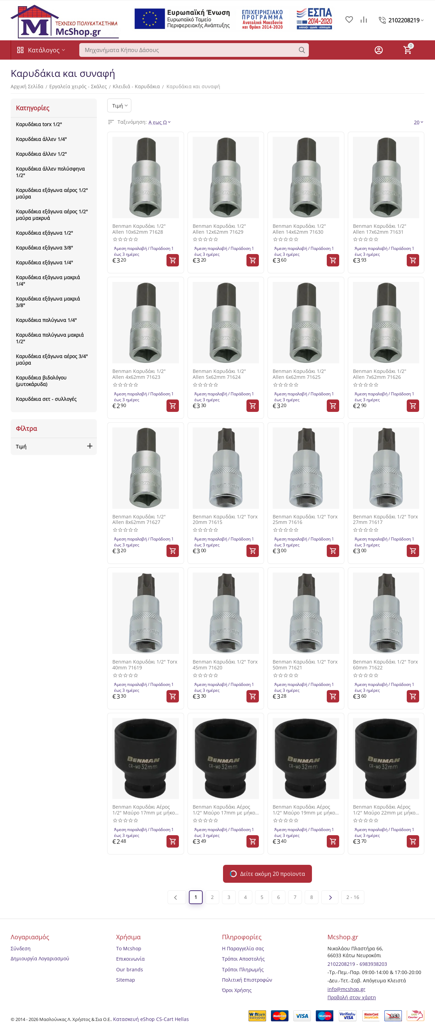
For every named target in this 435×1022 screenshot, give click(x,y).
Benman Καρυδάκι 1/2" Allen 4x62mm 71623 (139, 374)
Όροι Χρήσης (237, 990)
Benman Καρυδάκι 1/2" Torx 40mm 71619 (144, 665)
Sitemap (125, 980)
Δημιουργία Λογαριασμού (40, 958)
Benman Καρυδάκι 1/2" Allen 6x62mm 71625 (299, 374)
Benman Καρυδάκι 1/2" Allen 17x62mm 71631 (379, 229)
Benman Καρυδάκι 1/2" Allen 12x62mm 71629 (219, 229)
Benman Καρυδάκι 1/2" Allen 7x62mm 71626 (379, 374)
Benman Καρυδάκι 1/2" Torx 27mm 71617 (385, 520)
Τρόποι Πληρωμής (243, 969)
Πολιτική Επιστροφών (247, 980)
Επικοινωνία (130, 958)
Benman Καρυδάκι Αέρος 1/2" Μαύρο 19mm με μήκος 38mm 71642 (305, 810)
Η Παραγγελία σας (243, 948)
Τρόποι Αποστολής (243, 958)
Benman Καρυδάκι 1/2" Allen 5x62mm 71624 (219, 374)
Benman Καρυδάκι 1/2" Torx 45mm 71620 (225, 665)
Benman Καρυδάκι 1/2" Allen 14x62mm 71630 (299, 229)
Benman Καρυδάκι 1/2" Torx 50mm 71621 (305, 665)
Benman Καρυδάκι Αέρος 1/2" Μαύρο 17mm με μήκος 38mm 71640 (225, 810)
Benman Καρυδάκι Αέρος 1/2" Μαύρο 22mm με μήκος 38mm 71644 (385, 810)
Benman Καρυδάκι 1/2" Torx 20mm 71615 (225, 520)
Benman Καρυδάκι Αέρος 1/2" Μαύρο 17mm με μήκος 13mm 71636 (144, 810)
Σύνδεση (21, 948)
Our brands (129, 969)
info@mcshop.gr (346, 989)
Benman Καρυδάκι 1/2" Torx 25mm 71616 (305, 520)
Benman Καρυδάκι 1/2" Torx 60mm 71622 (385, 665)
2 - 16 (352, 897)
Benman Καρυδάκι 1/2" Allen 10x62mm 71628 (139, 229)
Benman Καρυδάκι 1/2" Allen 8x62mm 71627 (139, 520)
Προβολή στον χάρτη (351, 997)
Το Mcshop (128, 948)
